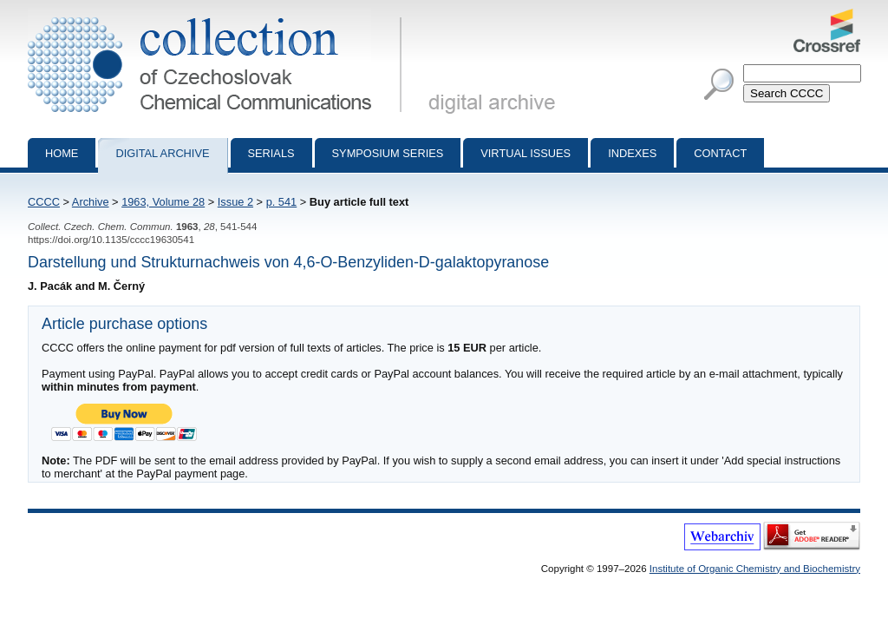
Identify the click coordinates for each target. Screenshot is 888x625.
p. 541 (281, 201)
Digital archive (162, 153)
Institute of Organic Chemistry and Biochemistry (755, 568)
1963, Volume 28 (163, 201)
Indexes (632, 153)
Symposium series (388, 153)
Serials (271, 153)
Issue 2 (235, 201)
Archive (90, 201)
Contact (720, 153)
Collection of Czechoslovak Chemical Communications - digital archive (218, 16)
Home (61, 153)
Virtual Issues (525, 153)
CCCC (44, 201)
